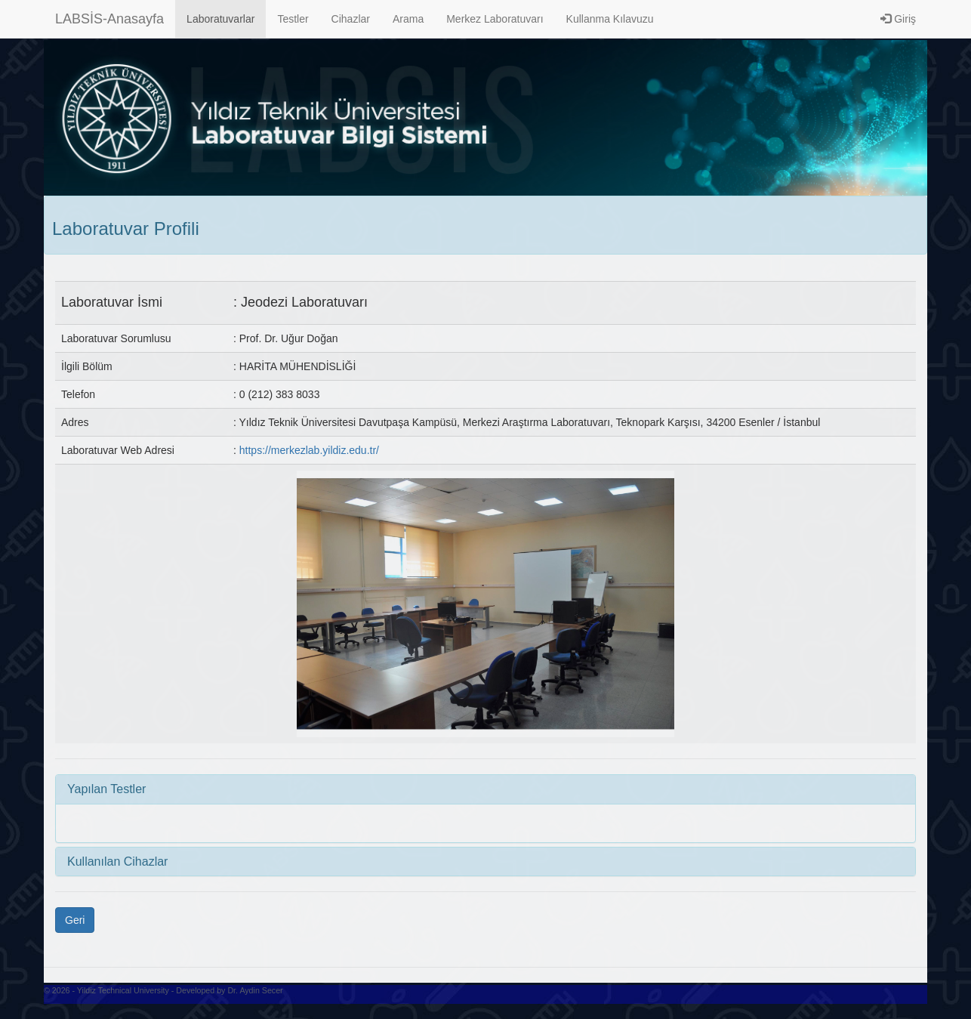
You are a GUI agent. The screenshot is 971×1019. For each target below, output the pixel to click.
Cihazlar (350, 19)
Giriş (898, 19)
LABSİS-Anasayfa (109, 18)
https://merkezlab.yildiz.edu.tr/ (309, 450)
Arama (408, 19)
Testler (292, 19)
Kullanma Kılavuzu (610, 19)
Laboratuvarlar (220, 19)
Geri (75, 920)
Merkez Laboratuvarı (494, 19)
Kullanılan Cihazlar (117, 861)
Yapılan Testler (106, 789)
